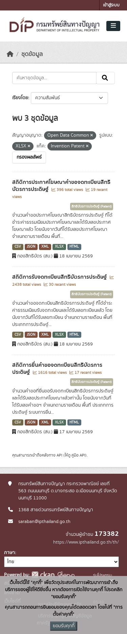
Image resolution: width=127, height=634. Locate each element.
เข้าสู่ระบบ (111, 5)
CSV (18, 246)
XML (45, 246)
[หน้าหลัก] (10, 54)
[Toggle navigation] (113, 26)
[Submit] (105, 78)
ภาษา (9, 552)
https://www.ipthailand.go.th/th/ (86, 542)
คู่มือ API (78, 455)
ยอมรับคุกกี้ (64, 626)
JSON (31, 246)
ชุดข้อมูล (32, 54)
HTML (74, 246)
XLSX (59, 246)
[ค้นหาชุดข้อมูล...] (54, 78)
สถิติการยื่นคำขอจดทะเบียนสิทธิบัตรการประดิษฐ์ (57, 369)
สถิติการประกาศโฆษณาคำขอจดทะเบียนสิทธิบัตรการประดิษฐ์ (61, 186)
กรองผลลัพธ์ (29, 157)
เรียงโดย (20, 97)
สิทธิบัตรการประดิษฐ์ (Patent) (91, 206)
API (59, 455)
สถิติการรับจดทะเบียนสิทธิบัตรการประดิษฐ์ (60, 277)
